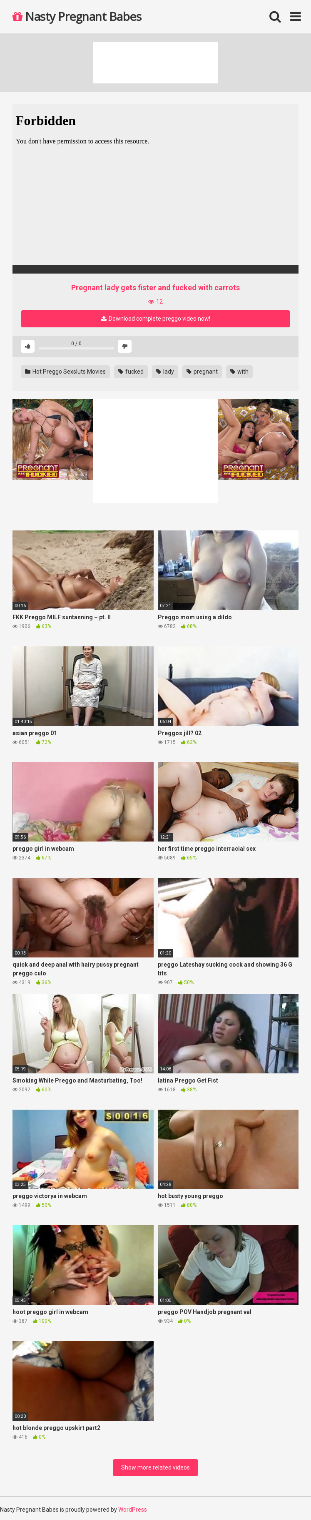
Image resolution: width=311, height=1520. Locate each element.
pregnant (202, 371)
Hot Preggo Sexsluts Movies (65, 371)
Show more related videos (155, 1467)
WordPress (132, 1509)
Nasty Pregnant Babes (76, 16)
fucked (131, 371)
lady (165, 371)
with (239, 371)
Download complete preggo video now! (155, 318)
